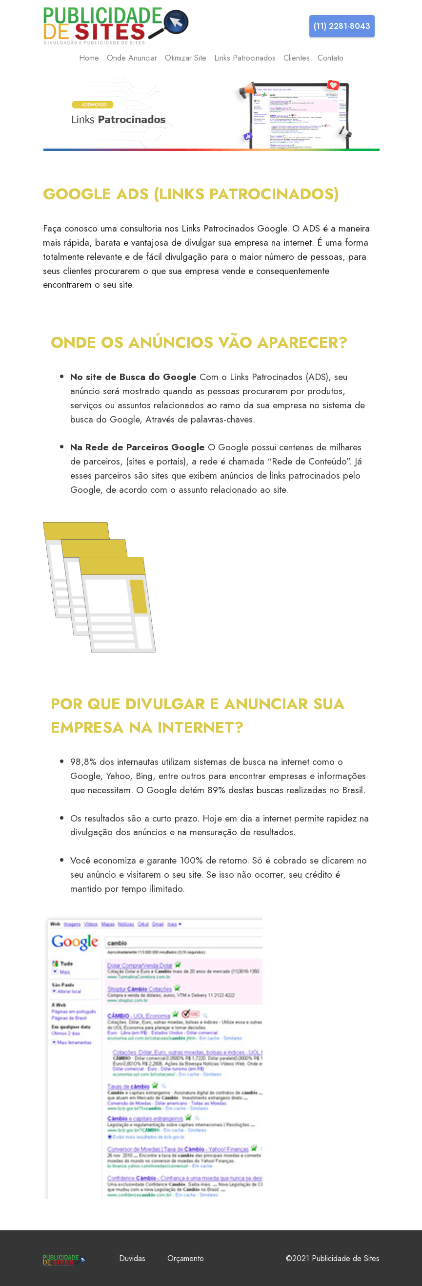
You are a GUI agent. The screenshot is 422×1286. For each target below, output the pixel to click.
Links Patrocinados (245, 57)
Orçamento (185, 1258)
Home (89, 57)
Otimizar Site (185, 57)
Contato (330, 57)
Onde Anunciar (132, 57)
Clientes (296, 57)
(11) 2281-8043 (342, 26)
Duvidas (132, 1258)
